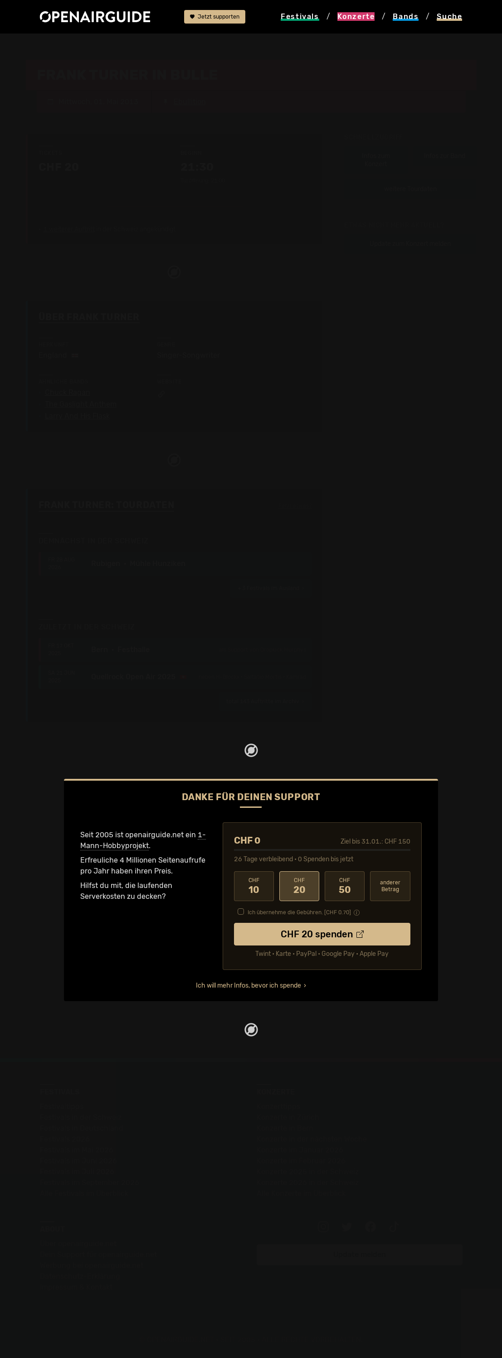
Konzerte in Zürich (288, 1117)
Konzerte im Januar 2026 (300, 1150)
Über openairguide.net (78, 1243)
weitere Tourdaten (410, 189)
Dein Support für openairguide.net (98, 1254)
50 (344, 886)
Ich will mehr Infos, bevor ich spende (248, 985)
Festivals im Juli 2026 (77, 1171)
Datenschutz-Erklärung (80, 1276)
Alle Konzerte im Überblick (301, 1193)
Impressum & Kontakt (76, 1287)
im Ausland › (271, 588)
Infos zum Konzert (376, 160)
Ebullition (152, 46)
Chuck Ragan (67, 392)
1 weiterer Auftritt (69, 229)
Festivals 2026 (65, 1139)
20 (299, 886)
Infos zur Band (444, 156)
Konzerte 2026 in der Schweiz (308, 1182)
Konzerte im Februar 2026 (301, 1160)
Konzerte (83, 46)
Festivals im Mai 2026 (76, 1150)
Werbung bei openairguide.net (91, 1265)
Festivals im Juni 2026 (78, 1160)
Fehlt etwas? (295, 506)
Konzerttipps (278, 1106)
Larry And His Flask (77, 416)
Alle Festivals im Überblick (84, 1193)
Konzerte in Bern (285, 1128)
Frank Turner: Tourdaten (107, 504)
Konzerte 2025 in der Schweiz (308, 1171)
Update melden (359, 1254)
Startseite (42, 46)
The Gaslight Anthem (81, 404)
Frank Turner (200, 46)
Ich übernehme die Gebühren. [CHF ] (299, 912)
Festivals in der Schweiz (81, 1117)
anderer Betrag (390, 886)
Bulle (117, 46)
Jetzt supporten (214, 17)
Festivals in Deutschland (81, 1128)
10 (253, 886)
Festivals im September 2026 (89, 1182)
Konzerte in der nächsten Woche (312, 1139)
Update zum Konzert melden (410, 244)
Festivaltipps (61, 1106)
